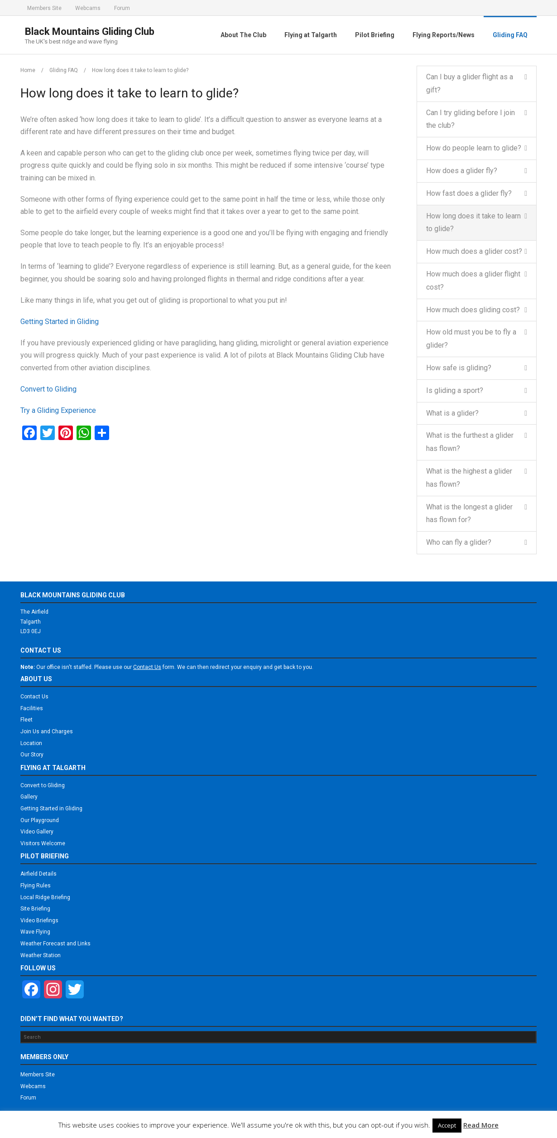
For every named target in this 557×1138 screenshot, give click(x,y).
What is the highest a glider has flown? (469, 478)
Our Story (31, 754)
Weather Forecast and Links (55, 943)
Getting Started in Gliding (59, 321)
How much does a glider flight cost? (473, 280)
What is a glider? (452, 413)
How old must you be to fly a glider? (471, 338)
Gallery (29, 797)
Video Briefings (39, 920)
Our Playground (39, 820)
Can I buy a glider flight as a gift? (469, 83)
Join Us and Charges (46, 731)
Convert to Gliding (48, 389)
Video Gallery (36, 831)
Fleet (26, 720)
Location (31, 743)
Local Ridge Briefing (45, 897)
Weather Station (40, 955)
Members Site (44, 8)
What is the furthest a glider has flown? (470, 442)
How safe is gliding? (458, 367)
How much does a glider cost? (474, 251)
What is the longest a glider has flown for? (469, 513)
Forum (122, 8)
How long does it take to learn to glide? (473, 222)
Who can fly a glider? (458, 542)
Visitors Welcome (42, 843)
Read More (481, 1124)
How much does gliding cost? (473, 309)
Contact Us (34, 696)
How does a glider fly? (461, 170)
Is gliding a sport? (454, 390)
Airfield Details (38, 874)
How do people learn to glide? (473, 148)
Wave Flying (35, 932)
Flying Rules (35, 885)
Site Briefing (35, 909)
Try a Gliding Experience (58, 410)
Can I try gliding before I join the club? (470, 119)
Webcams (88, 8)
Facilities (31, 708)
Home (27, 70)
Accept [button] (447, 1125)
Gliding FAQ (63, 70)
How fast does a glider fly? (469, 193)
